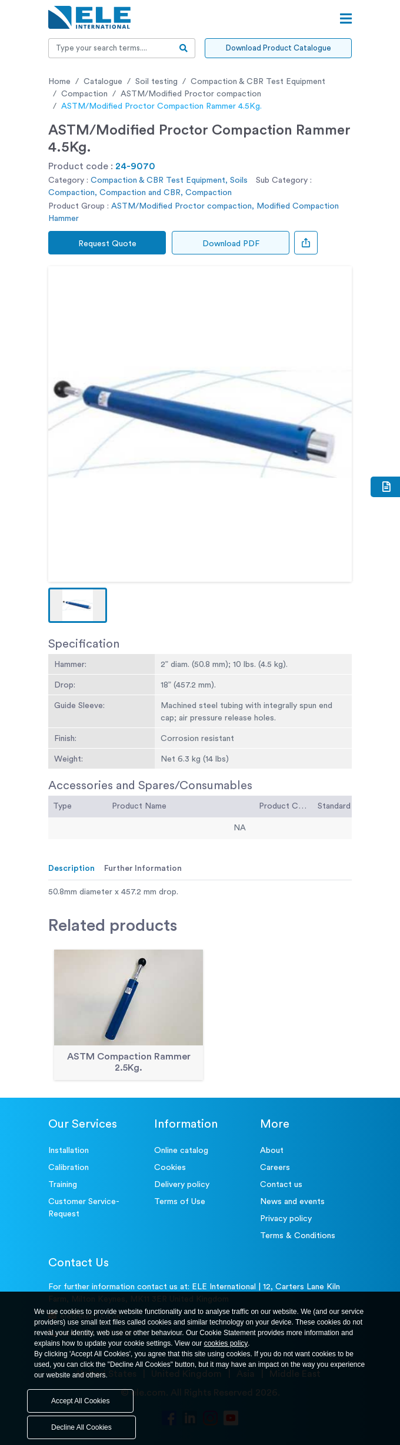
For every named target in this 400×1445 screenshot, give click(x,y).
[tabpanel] (200, 892)
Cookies (170, 1168)
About (272, 1150)
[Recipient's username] (110, 48)
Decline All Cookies (81, 1427)
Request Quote (107, 244)
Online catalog (181, 1150)
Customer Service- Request (83, 1208)
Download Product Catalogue (278, 48)
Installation (68, 1150)
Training (62, 1185)
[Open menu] (346, 19)
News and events (292, 1202)
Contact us (281, 1185)
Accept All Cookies (80, 1401)
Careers (275, 1168)
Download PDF (230, 244)
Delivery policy (181, 1185)
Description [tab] (71, 868)
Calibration (68, 1168)
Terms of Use (179, 1202)
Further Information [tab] (143, 868)
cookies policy (226, 1343)
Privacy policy (286, 1219)
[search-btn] (183, 48)
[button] (77, 605)
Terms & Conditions (297, 1236)
